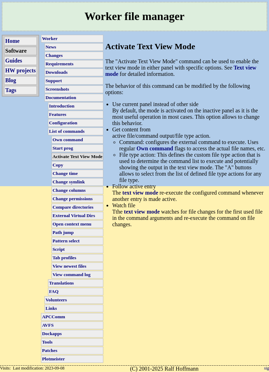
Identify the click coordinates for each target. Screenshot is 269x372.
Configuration (63, 122)
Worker (49, 38)
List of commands (66, 131)
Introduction (61, 106)
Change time (65, 173)
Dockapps (52, 333)
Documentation (61, 97)
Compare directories (73, 207)
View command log (71, 274)
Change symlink (69, 181)
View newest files (69, 266)
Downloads (57, 72)
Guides (13, 61)
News (51, 47)
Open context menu (72, 224)
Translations (61, 283)
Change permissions (72, 198)
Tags (10, 90)
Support (54, 80)
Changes (54, 55)
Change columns (69, 190)
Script (59, 249)
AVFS (48, 325)
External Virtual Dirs (74, 215)
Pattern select (66, 240)
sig (266, 368)
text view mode (140, 193)
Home (12, 41)
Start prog (63, 148)
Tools (47, 342)
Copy (58, 165)
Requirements (60, 63)
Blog (10, 80)
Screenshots (57, 89)
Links (51, 308)
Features (57, 114)
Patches (49, 350)
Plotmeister (53, 358)
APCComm (53, 316)
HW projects (20, 70)
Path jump (63, 232)
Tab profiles (64, 257)
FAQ (53, 291)
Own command (68, 139)
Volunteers (56, 299)
